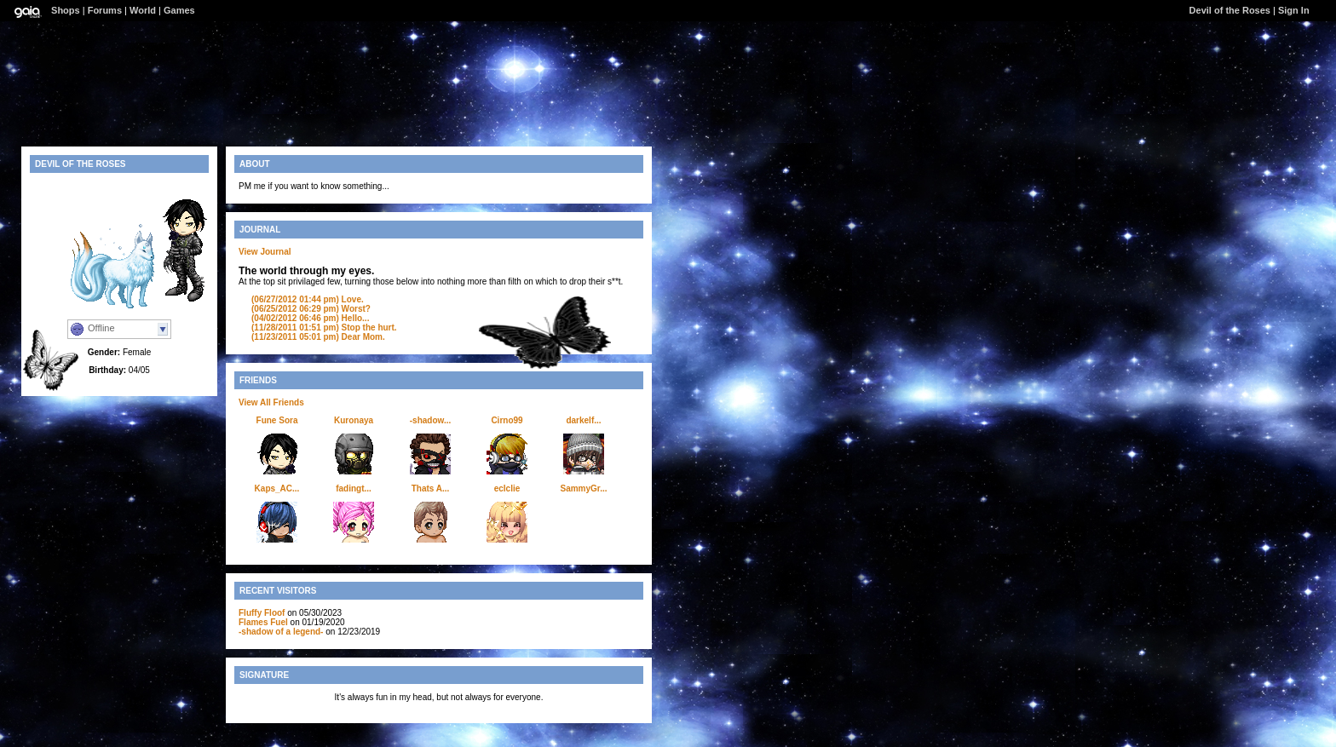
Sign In (1294, 10)
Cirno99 (506, 420)
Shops (65, 10)
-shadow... (431, 420)
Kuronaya (353, 420)
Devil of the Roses (1229, 10)
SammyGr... (583, 488)
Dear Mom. (318, 337)
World (143, 10)
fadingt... (353, 488)
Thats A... (431, 488)
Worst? (311, 308)
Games (179, 10)
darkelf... (583, 420)
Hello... (310, 318)
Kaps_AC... (277, 488)
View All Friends (271, 402)
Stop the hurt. (324, 327)
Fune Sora (277, 420)
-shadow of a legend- (281, 631)
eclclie (507, 488)
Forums (105, 10)
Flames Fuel (263, 622)
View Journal (265, 251)
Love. (307, 299)
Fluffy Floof (262, 613)
